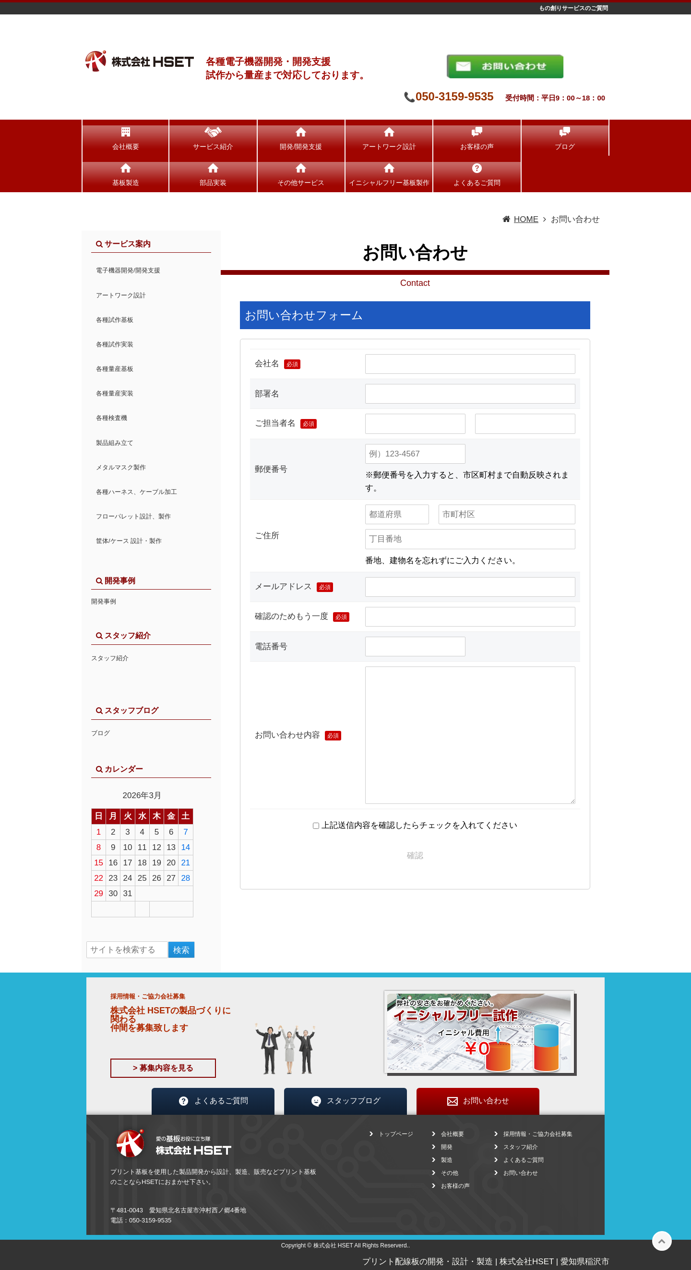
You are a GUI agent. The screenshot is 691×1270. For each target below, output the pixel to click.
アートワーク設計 (389, 146)
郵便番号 (271, 469)
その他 (449, 1173)
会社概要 (125, 146)
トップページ (396, 1134)
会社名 (277, 364)
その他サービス (300, 182)
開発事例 (103, 601)
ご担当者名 (286, 424)
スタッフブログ (345, 1101)
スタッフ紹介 (110, 658)
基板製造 (125, 182)
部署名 (267, 393)
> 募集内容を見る (163, 1068)
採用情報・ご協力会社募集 (537, 1134)
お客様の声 (477, 146)
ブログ (565, 146)
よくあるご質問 (476, 182)
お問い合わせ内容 (298, 735)
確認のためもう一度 (302, 617)
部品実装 (213, 182)
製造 (447, 1160)
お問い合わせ (478, 1101)
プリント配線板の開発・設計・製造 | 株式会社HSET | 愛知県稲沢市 (485, 1261)
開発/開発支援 (301, 146)
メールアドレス (294, 587)
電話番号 (271, 646)
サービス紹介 (213, 146)
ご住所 (267, 535)
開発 (447, 1147)
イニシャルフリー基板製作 (389, 182)
